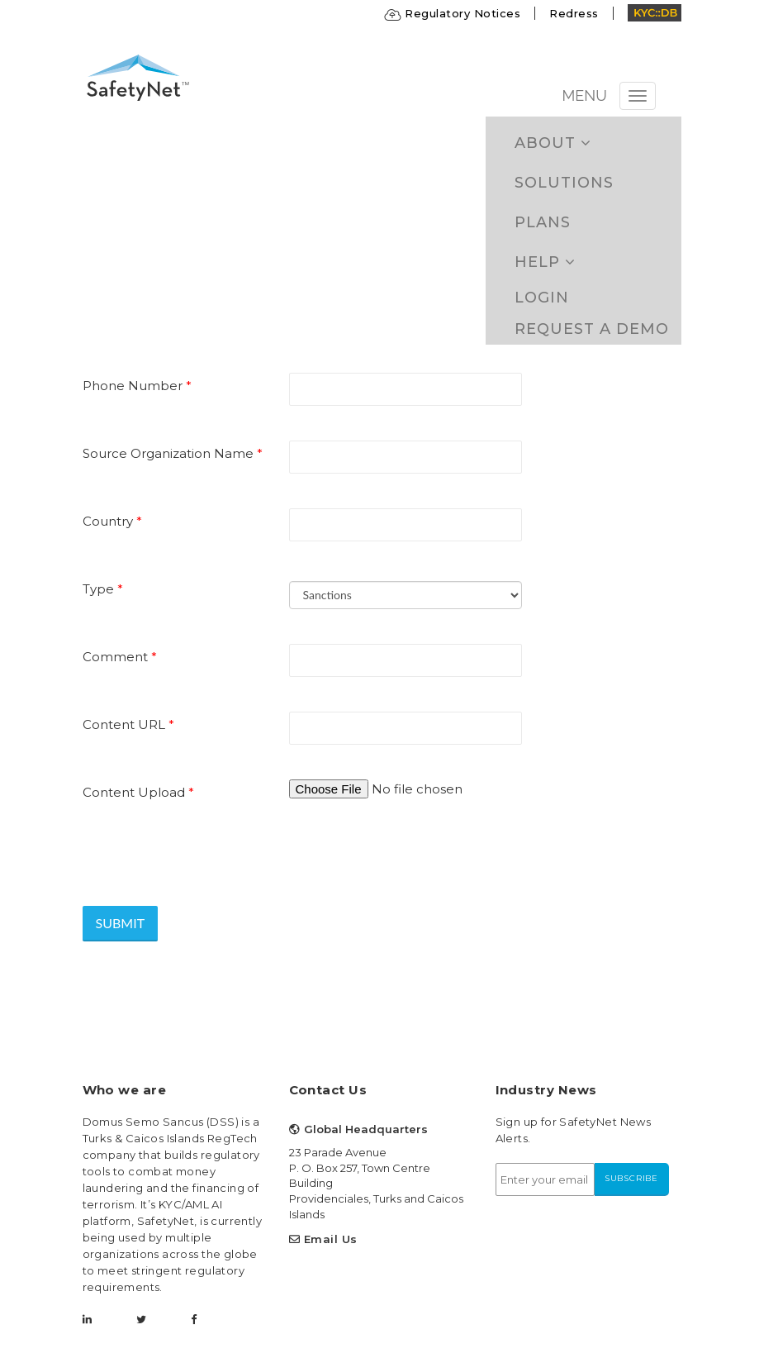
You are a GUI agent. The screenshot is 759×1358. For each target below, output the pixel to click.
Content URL (128, 724)
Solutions (564, 183)
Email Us (331, 1239)
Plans (543, 222)
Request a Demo (592, 329)
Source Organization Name (173, 453)
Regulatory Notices (452, 13)
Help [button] (545, 262)
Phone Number (137, 385)
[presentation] (208, 849)
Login (542, 297)
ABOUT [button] (553, 143)
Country (112, 521)
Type (103, 589)
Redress (574, 13)
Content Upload (138, 792)
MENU (584, 95)
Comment (120, 657)
